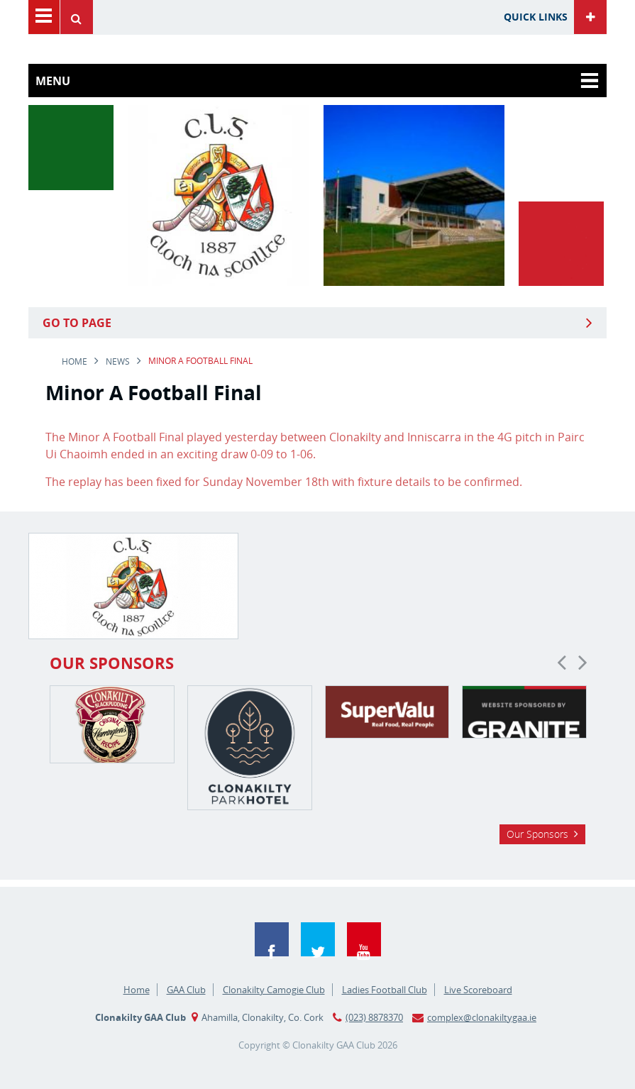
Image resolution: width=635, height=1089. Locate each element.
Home (74, 361)
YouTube (364, 939)
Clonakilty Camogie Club (274, 989)
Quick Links (536, 16)
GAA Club (186, 989)
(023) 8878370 (374, 1017)
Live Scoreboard (478, 989)
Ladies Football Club (384, 989)
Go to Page (77, 323)
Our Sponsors (537, 834)
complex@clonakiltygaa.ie (481, 1017)
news (118, 361)
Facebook (272, 939)
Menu (44, 17)
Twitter (318, 939)
